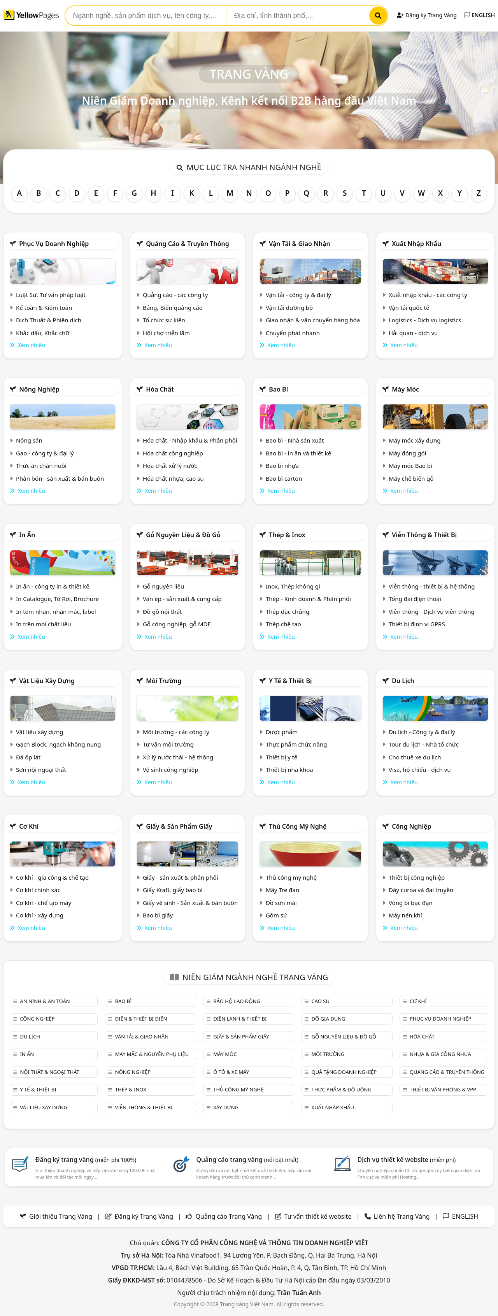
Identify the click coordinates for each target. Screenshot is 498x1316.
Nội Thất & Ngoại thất (49, 1071)
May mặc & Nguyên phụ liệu (152, 1054)
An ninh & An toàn (45, 1001)
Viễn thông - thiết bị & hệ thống (432, 586)
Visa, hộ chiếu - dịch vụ (420, 769)
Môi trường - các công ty (176, 732)
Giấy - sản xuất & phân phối (180, 877)
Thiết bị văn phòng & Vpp (443, 1089)
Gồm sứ (276, 915)
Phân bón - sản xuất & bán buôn (60, 478)
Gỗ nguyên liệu (163, 586)
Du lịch (403, 680)
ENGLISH (480, 15)
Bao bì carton (284, 478)
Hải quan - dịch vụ (413, 333)
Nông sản (29, 440)
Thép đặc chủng (287, 611)
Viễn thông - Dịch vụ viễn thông (432, 611)
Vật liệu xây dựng (47, 680)
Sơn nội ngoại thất (41, 769)
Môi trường (163, 680)
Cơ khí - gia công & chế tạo (52, 877)
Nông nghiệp (39, 389)
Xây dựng (225, 1107)
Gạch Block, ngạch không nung (58, 744)
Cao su (321, 1001)
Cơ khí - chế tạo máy (43, 903)
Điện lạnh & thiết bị (240, 1018)
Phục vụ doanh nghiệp (54, 243)
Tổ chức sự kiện (164, 320)
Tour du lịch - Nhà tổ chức (424, 744)
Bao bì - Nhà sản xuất (295, 440)
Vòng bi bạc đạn (411, 903)
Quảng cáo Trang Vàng (228, 1216)
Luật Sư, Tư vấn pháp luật (51, 295)
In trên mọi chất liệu (43, 624)
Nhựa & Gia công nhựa (440, 1054)
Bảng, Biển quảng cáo (173, 307)
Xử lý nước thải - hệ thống (178, 757)
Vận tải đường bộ (289, 307)
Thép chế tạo (283, 624)
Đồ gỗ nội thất (162, 611)
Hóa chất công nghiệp (173, 453)
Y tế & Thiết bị (290, 680)
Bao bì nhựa (282, 465)
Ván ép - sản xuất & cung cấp (182, 599)
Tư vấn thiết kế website (318, 1216)
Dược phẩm (282, 732)
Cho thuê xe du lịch (415, 757)
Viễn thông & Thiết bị (424, 535)
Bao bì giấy (158, 915)
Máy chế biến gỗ (411, 478)
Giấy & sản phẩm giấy (179, 826)
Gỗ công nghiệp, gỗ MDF (176, 624)
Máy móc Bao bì (410, 465)
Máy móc (405, 389)
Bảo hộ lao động (236, 1001)
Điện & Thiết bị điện (141, 1018)
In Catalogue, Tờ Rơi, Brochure (57, 599)
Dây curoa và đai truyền (421, 890)
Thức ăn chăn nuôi (41, 465)
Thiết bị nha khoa (289, 769)
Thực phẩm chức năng (296, 744)
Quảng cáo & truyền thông (187, 243)
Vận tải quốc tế (409, 307)
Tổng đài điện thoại (415, 599)
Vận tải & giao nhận (299, 243)
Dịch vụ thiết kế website (406, 1159)
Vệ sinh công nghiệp (170, 769)
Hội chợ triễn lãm (166, 333)
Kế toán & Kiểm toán (44, 307)
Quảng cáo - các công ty (175, 295)
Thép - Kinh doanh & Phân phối (308, 599)
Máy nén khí (405, 915)
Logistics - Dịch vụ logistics (425, 320)
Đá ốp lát (28, 757)
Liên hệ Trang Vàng (402, 1216)
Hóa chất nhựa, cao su (173, 478)
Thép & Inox (287, 535)
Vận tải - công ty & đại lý (298, 295)
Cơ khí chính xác (38, 890)
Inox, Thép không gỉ (293, 586)
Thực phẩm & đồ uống (342, 1089)
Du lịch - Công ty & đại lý (422, 732)
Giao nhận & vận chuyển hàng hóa (313, 320)
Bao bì (278, 389)
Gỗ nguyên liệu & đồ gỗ (183, 535)
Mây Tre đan (282, 890)
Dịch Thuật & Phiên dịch (48, 320)
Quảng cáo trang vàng (247, 1159)
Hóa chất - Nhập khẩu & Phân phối (190, 440)
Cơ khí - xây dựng (39, 915)
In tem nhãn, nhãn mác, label (56, 611)
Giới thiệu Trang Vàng (60, 1216)
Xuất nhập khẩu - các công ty (428, 295)
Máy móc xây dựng (415, 440)
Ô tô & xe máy (231, 1071)
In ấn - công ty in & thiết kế (52, 586)
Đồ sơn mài (281, 903)
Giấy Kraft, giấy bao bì (173, 890)
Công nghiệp (411, 826)
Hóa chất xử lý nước (170, 465)
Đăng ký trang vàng (86, 1159)
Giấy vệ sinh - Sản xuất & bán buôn (190, 903)
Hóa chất (160, 389)
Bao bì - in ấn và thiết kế (298, 453)
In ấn (27, 535)
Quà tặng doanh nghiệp (344, 1071)
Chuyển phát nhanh (293, 333)
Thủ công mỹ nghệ (297, 826)
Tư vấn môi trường (168, 744)
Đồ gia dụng (328, 1018)
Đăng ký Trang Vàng (426, 15)
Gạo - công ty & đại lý (45, 453)
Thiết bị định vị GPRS (417, 624)
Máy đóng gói (407, 453)
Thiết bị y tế (282, 757)
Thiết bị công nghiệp (417, 877)
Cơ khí (29, 826)
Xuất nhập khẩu (416, 243)
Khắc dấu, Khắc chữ (43, 333)
